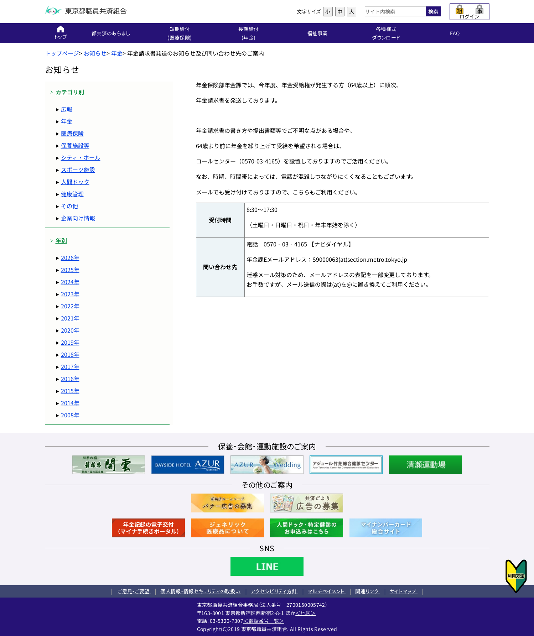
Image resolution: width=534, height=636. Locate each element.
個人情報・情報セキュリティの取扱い (200, 591)
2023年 (70, 294)
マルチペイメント (327, 591)
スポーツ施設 (78, 169)
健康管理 (72, 193)
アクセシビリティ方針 (274, 591)
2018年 (70, 354)
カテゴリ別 (70, 92)
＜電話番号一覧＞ (263, 620)
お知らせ (95, 53)
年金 (117, 53)
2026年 (70, 257)
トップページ (62, 53)
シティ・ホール (80, 157)
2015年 (70, 390)
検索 (433, 11)
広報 (66, 109)
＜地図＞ (305, 612)
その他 (69, 206)
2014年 (70, 402)
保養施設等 (75, 145)
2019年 (70, 342)
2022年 (70, 306)
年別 (61, 240)
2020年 (70, 330)
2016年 (70, 378)
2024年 (70, 281)
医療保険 (72, 133)
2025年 (70, 269)
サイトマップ (404, 591)
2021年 (70, 318)
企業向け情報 (78, 218)
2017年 (70, 366)
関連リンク (367, 591)
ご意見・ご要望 (134, 591)
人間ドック (75, 181)
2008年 (70, 415)
